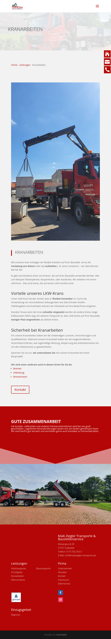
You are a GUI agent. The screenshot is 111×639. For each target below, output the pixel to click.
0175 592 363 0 (74, 551)
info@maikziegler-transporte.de (80, 555)
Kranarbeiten (17, 576)
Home (14, 64)
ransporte (45, 568)
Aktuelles (62, 572)
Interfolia (61, 634)
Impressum (63, 579)
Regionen (15, 614)
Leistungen (24, 64)
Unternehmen (65, 568)
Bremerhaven (20, 376)
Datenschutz (64, 583)
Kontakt (20, 389)
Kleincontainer (18, 579)
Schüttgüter (17, 572)
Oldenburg (18, 372)
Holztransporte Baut (26, 568)
